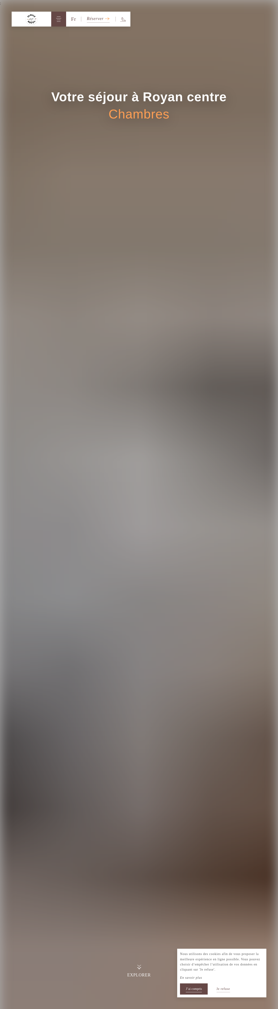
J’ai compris (194, 989)
